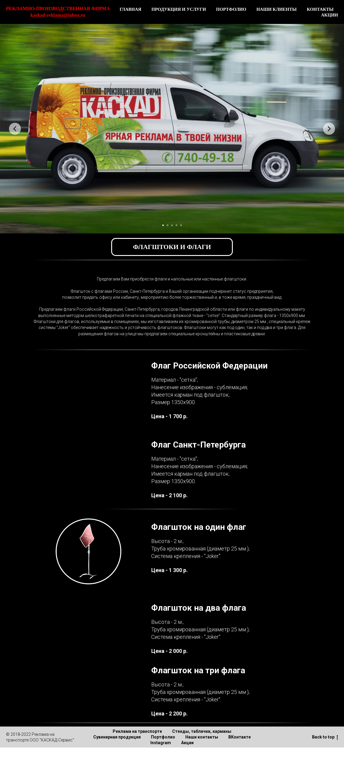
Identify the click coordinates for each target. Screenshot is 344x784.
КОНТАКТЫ (320, 9)
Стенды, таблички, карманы (201, 731)
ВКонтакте (239, 737)
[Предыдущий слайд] (15, 129)
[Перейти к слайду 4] (176, 225)
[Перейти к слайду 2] (167, 225)
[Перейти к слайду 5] (181, 225)
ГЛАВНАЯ (130, 9)
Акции (187, 742)
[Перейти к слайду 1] (163, 225)
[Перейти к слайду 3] (172, 225)
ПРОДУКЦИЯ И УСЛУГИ (179, 9)
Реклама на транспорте (137, 731)
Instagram (160, 742)
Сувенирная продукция (117, 737)
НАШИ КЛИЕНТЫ (276, 9)
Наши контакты (201, 737)
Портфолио (163, 737)
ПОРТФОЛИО (231, 9)
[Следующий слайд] (329, 129)
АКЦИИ (329, 15)
